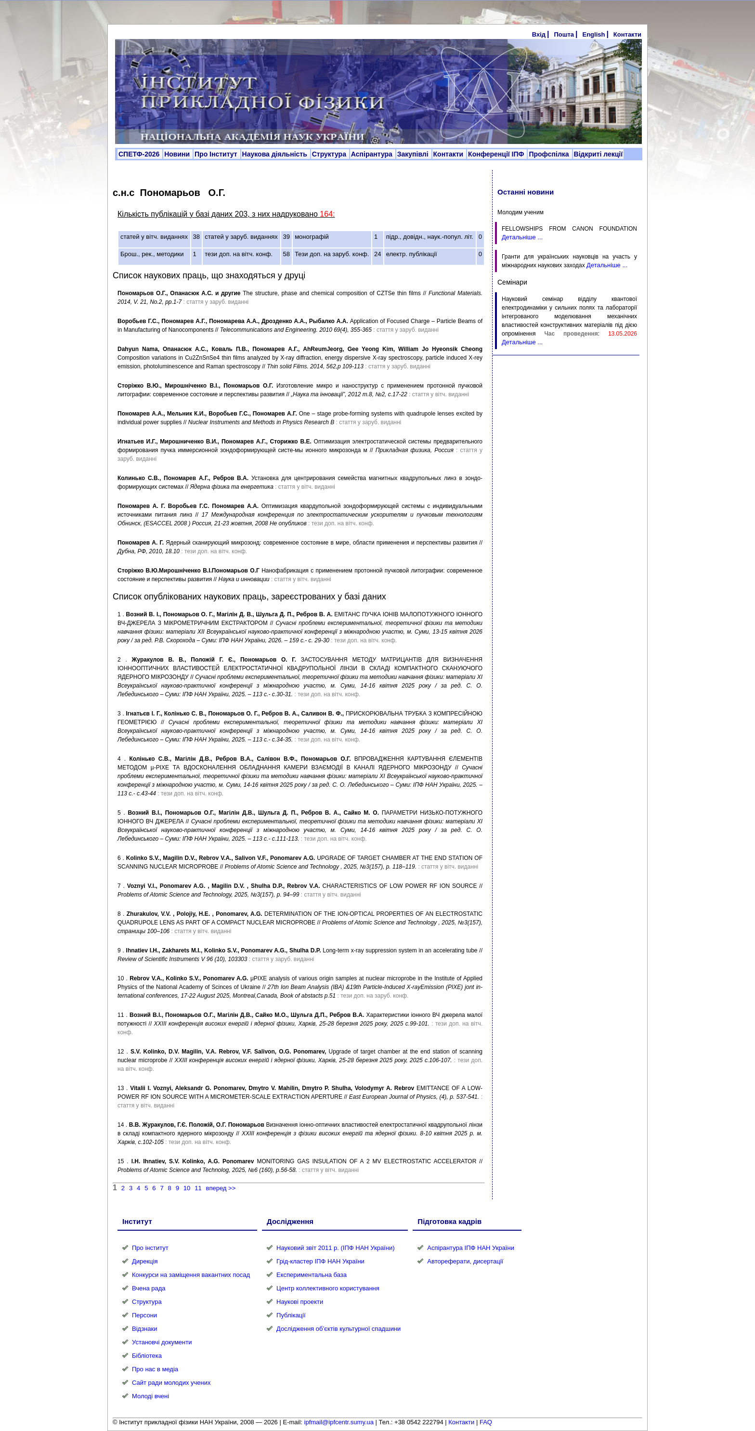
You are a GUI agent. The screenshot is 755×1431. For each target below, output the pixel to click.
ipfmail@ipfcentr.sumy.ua (339, 1422)
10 (186, 1188)
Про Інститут (217, 154)
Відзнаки (144, 1328)
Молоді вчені (150, 1396)
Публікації (290, 1315)
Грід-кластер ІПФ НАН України (320, 1261)
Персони (144, 1315)
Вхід (539, 34)
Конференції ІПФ (497, 154)
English (593, 34)
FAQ (486, 1422)
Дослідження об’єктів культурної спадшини (338, 1328)
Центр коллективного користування (327, 1288)
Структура (330, 154)
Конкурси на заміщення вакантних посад (191, 1274)
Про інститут (150, 1247)
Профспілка (550, 154)
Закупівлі (413, 154)
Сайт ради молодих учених (171, 1382)
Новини (178, 154)
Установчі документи (162, 1342)
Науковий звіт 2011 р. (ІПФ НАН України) (335, 1247)
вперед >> (221, 1188)
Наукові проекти (299, 1301)
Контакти (627, 34)
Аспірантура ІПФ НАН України (470, 1247)
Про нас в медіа (155, 1369)
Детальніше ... (522, 237)
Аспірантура (372, 154)
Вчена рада (149, 1288)
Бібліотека (147, 1355)
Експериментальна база (311, 1274)
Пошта (564, 34)
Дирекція (145, 1261)
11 (198, 1188)
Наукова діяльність (275, 154)
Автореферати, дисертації (465, 1261)
